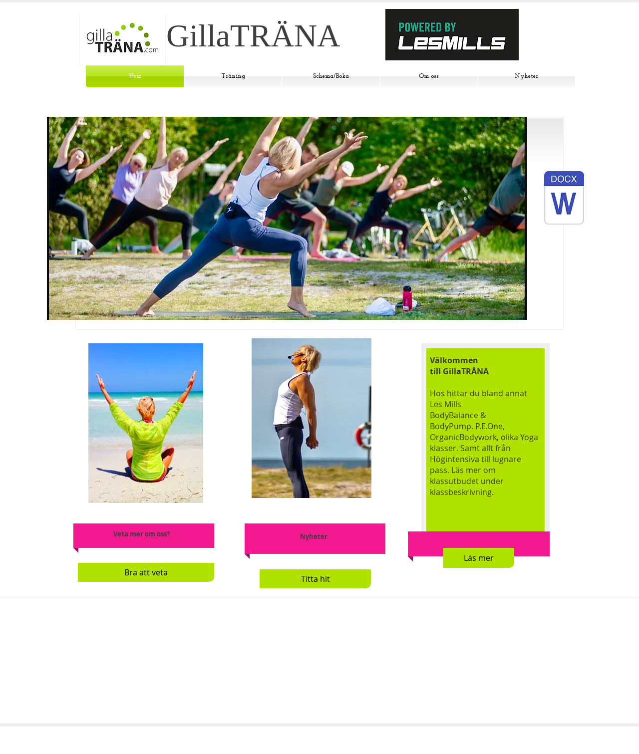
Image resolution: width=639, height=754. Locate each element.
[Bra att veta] (146, 572)
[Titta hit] (315, 578)
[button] (287, 218)
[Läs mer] (478, 558)
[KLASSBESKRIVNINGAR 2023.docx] (564, 199)
